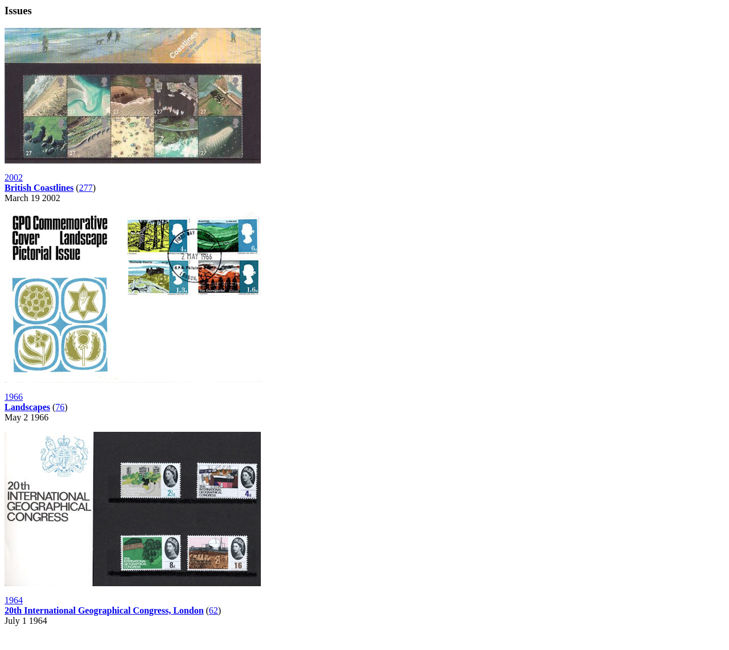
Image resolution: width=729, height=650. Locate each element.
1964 (14, 600)
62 (213, 610)
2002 (14, 177)
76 (59, 407)
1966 (14, 397)
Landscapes (27, 407)
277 (86, 188)
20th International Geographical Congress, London (104, 610)
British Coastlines (39, 188)
